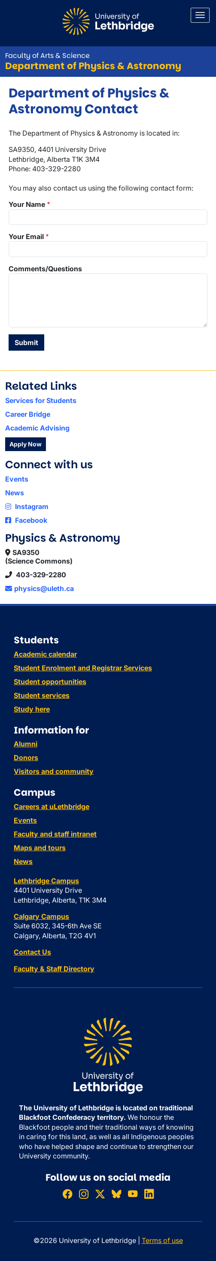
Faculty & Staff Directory (54, 968)
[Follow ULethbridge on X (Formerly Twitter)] (100, 1194)
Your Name (27, 204)
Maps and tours (40, 847)
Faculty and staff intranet (55, 834)
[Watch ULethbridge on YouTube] (133, 1194)
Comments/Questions (45, 268)
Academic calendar (45, 654)
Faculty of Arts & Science (47, 56)
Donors (26, 757)
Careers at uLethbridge (51, 806)
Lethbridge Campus (46, 880)
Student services (42, 695)
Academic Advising (37, 428)
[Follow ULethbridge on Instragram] (84, 1194)
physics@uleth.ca (39, 588)
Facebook (26, 520)
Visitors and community (54, 771)
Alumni (25, 744)
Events (16, 479)
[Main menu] (200, 15)
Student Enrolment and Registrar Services (83, 668)
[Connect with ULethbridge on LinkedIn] (149, 1194)
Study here (32, 709)
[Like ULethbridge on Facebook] (67, 1194)
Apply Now (25, 444)
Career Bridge (27, 414)
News (14, 492)
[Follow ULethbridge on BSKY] (116, 1194)
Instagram (27, 506)
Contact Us (32, 952)
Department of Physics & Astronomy (93, 66)
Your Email (26, 236)
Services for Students (40, 400)
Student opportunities (50, 681)
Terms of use (162, 1240)
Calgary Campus (41, 916)
